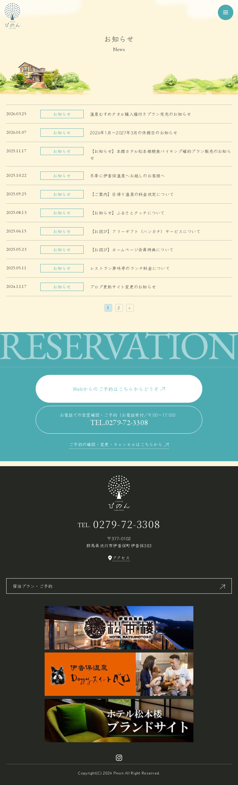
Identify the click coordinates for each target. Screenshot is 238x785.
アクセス (121, 558)
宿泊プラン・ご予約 (33, 586)
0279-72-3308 (126, 524)
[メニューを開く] (225, 12)
